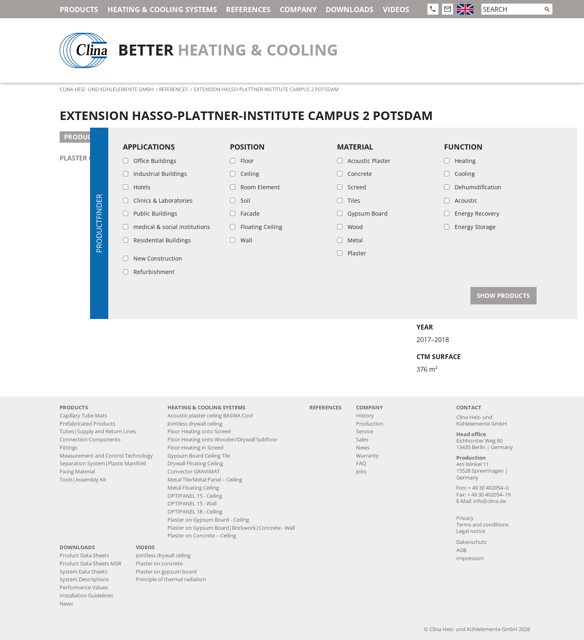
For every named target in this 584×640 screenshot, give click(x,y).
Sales (362, 439)
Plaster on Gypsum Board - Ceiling (208, 519)
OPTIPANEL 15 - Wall (192, 503)
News (362, 447)
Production (369, 423)
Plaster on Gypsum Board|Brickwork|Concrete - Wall (231, 527)
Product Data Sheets (84, 555)
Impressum (470, 558)
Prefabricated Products (87, 423)
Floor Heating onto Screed (199, 431)
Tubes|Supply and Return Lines (98, 431)
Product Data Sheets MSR (90, 563)
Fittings (68, 447)
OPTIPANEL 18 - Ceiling (194, 511)
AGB (461, 550)
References (248, 9)
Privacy (465, 518)
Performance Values (84, 587)
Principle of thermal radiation (171, 579)
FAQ (361, 463)
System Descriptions (84, 579)
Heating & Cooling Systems (162, 9)
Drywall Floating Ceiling (195, 463)
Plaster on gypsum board (166, 571)
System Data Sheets (83, 571)
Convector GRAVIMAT (193, 471)
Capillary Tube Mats (83, 415)
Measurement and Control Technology (106, 455)
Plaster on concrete (159, 563)
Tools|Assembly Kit (83, 479)
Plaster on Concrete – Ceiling (201, 535)
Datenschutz (471, 542)
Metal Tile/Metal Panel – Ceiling (204, 479)
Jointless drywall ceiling (194, 423)
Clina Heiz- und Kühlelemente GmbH (107, 89)
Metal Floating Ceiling (193, 487)
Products (79, 9)
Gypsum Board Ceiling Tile (198, 455)
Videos (396, 9)
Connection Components (90, 439)
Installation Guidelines (86, 595)
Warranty (367, 455)
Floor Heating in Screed (195, 447)
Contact (468, 407)
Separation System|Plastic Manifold (103, 463)
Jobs (361, 471)
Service (364, 431)
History (365, 415)
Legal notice (470, 531)
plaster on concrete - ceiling (113, 158)
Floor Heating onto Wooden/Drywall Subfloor (222, 439)
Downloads (350, 9)
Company (298, 9)
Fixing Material (77, 471)
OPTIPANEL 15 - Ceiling (194, 495)
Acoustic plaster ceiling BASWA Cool (210, 415)
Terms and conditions (482, 524)
